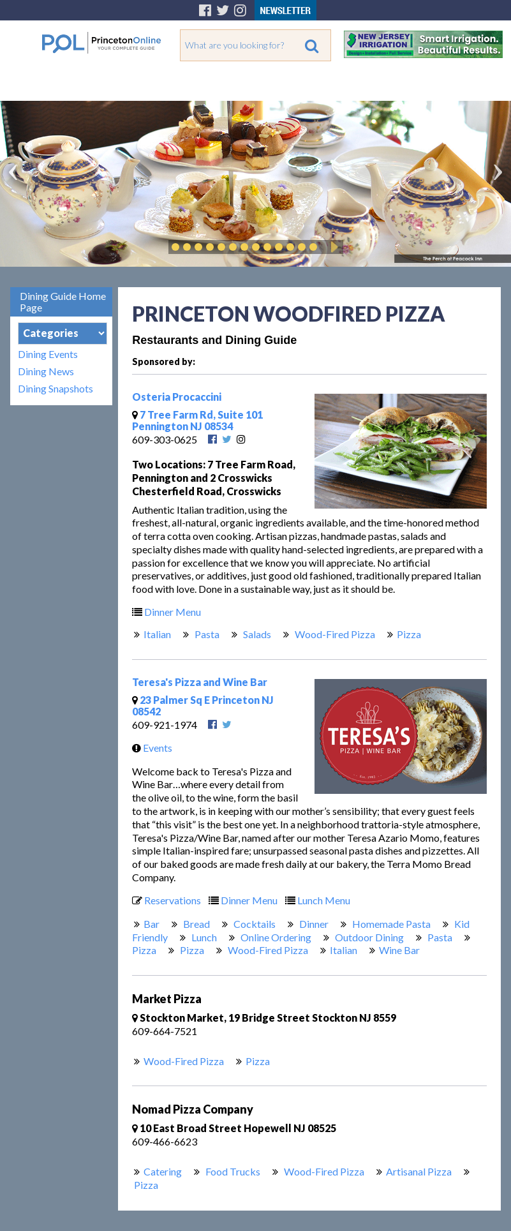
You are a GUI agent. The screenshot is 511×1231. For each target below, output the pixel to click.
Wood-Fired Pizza (334, 634)
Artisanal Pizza (419, 1171)
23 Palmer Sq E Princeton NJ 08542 (203, 705)
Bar (151, 924)
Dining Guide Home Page (63, 301)
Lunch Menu (314, 900)
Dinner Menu (163, 612)
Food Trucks (232, 1171)
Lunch (203, 937)
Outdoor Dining (368, 937)
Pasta (206, 634)
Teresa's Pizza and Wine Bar (199, 682)
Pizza (409, 634)
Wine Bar (399, 950)
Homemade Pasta (390, 924)
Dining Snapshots (55, 388)
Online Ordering (275, 937)
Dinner (313, 924)
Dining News (46, 371)
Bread (195, 924)
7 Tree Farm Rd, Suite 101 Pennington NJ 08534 (197, 420)
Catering (163, 1171)
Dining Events (48, 354)
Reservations (163, 900)
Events (149, 748)
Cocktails (254, 924)
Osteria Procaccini (176, 397)
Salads (256, 634)
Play (332, 247)
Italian (157, 634)
